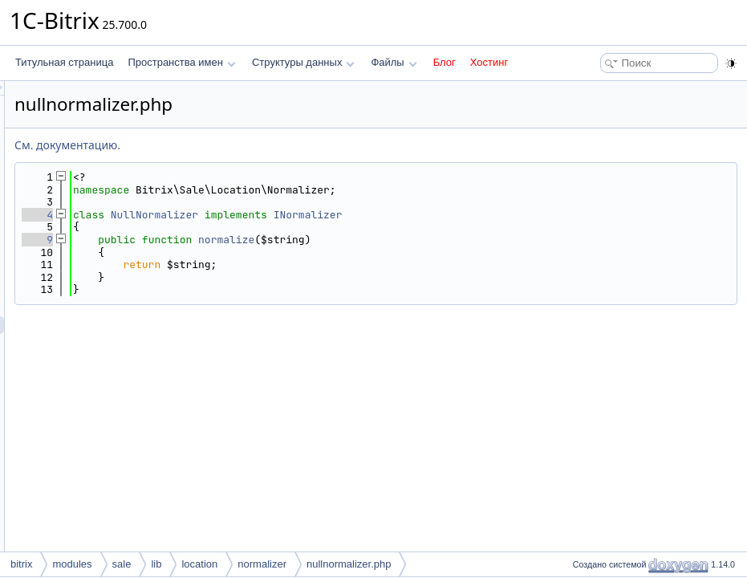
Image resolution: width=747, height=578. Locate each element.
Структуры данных (303, 62)
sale (122, 564)
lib (156, 564)
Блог (444, 62)
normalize (427, 239)
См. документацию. (268, 145)
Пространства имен (181, 62)
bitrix (21, 564)
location (199, 564)
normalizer (261, 564)
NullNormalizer (355, 215)
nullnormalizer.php (349, 564)
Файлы (393, 62)
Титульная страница (64, 62)
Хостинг (489, 62)
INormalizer (508, 215)
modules (71, 564)
